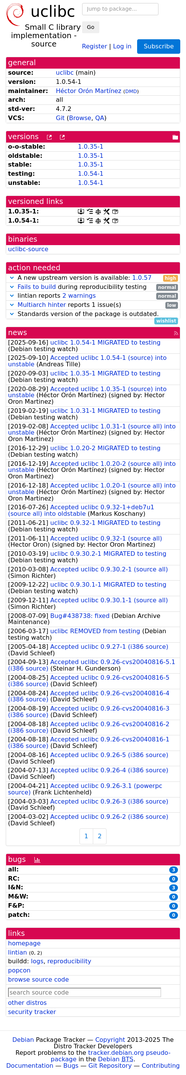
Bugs (71, 1065)
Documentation (29, 1065)
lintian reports (93, 296)
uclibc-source (28, 249)
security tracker (32, 1012)
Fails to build (37, 286)
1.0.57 (142, 277)
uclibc (65, 72)
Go (90, 27)
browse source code (38, 979)
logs (37, 961)
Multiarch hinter (42, 304)
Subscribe (159, 46)
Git (60, 118)
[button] (12, 277)
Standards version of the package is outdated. (93, 314)
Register (94, 46)
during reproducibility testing (93, 287)
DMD (131, 91)
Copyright (110, 1039)
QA (99, 118)
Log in (122, 46)
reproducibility (69, 961)
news (17, 332)
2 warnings (79, 295)
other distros (27, 1002)
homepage (24, 943)
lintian (17, 952)
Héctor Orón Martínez (88, 91)
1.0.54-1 (91, 173)
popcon (19, 970)
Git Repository (110, 1065)
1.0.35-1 (91, 146)
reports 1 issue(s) (93, 305)
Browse (80, 118)
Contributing (161, 1065)
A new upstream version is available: (93, 278)
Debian (23, 1039)
